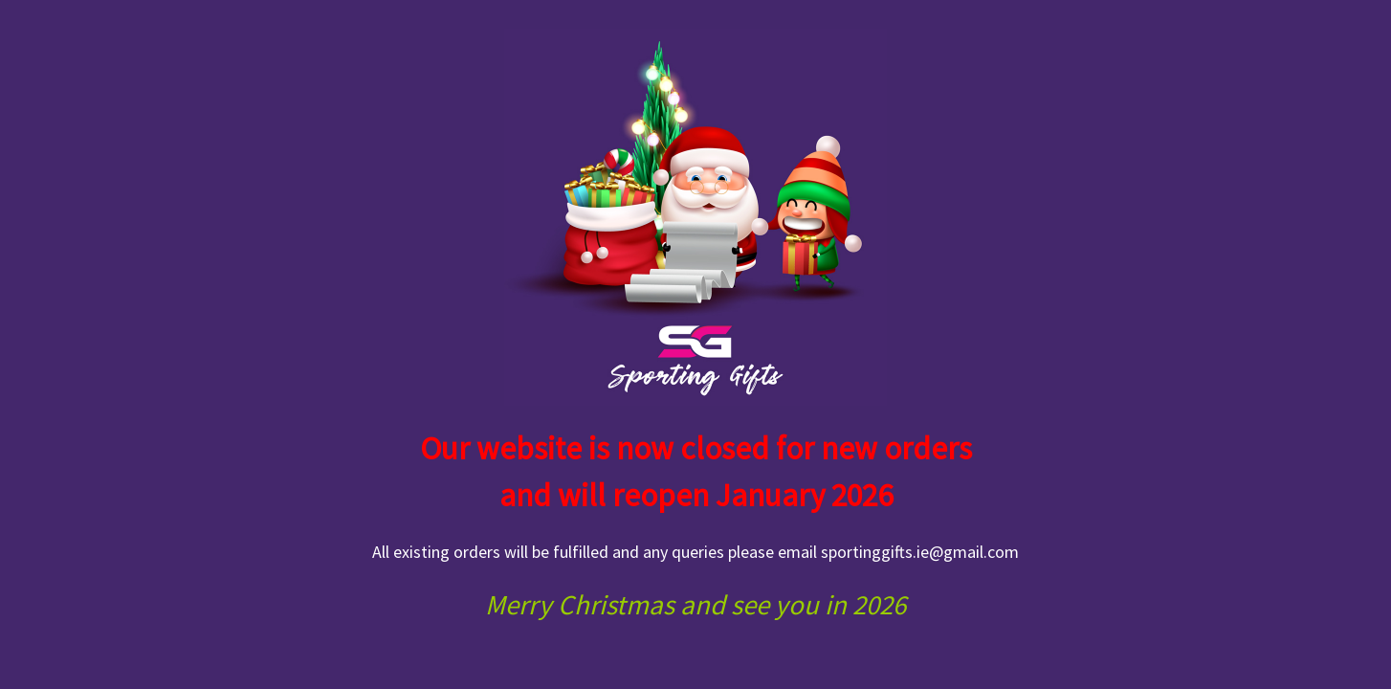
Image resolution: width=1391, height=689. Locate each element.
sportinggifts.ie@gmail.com (920, 552)
